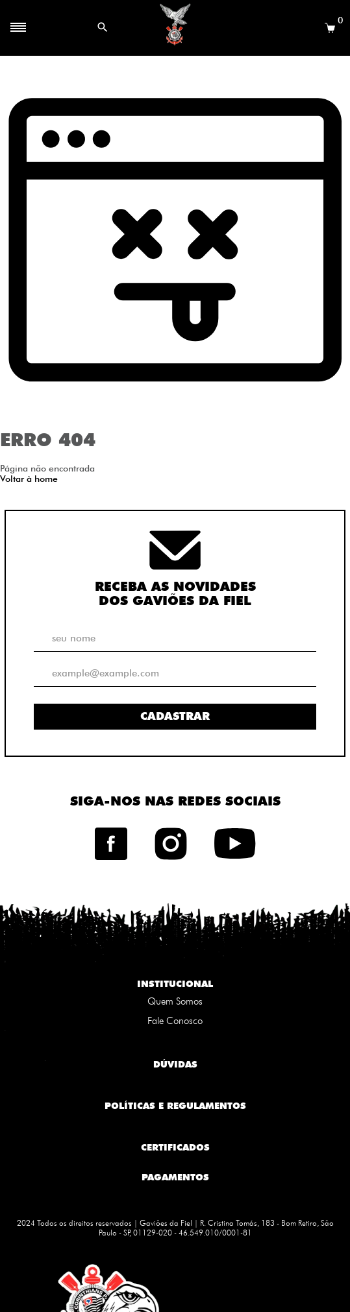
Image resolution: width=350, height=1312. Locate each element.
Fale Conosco (175, 1021)
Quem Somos (175, 1001)
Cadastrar (175, 716)
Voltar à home (29, 478)
